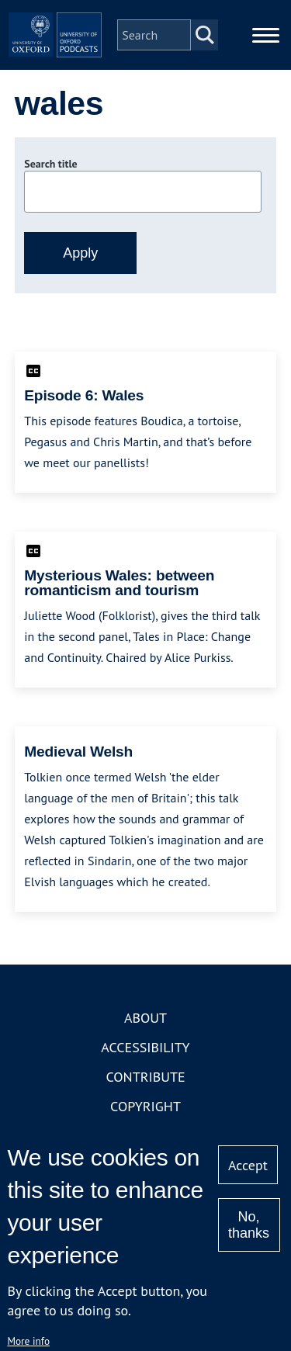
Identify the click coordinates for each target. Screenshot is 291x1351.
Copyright (145, 1106)
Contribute (145, 1077)
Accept (248, 1165)
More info (28, 1341)
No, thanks (248, 1225)
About (145, 1018)
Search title (50, 164)
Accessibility (145, 1047)
